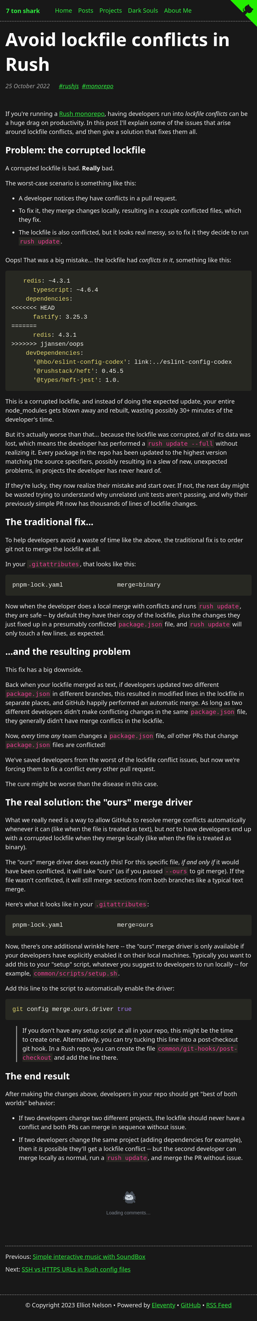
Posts (85, 10)
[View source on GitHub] (243, 14)
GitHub (191, 1305)
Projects (110, 10)
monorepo (99, 86)
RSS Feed (219, 1305)
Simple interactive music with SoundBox (89, 1257)
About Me (177, 10)
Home (63, 10)
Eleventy (163, 1305)
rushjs (71, 86)
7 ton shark (23, 11)
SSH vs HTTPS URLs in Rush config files (76, 1269)
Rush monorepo (82, 114)
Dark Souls (143, 10)
